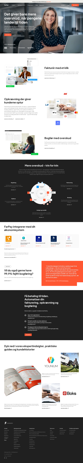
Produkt (14, 5)
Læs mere (49, 1)
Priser (37, 5)
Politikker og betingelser (74, 428)
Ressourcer (42, 5)
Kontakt (63, 5)
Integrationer (31, 5)
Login (68, 5)
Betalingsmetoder (22, 5)
